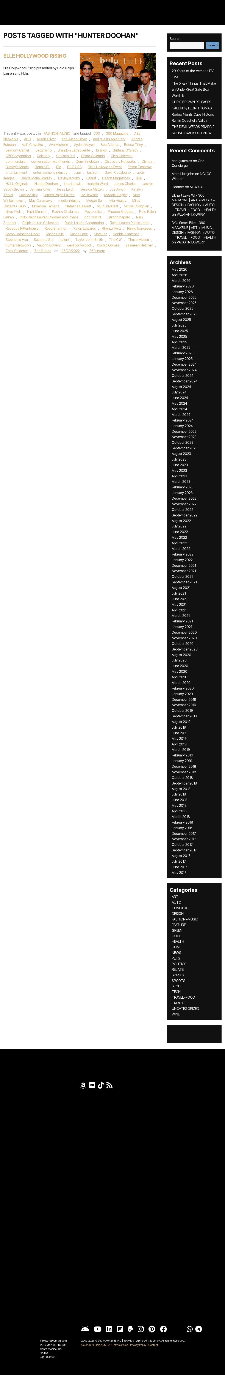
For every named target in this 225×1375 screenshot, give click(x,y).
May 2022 (179, 537)
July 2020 (179, 660)
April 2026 (179, 275)
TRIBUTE (179, 1003)
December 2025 (184, 297)
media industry (69, 200)
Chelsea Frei (65, 156)
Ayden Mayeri (84, 144)
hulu (139, 178)
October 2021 (182, 576)
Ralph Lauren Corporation (84, 223)
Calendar (86, 1345)
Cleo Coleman (122, 156)
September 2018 (184, 783)
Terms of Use (120, 1345)
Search (175, 38)
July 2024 (179, 392)
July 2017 (179, 861)
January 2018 (182, 828)
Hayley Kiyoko (69, 178)
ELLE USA (74, 167)
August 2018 (181, 789)
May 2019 (179, 738)
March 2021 (181, 615)
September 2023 (184, 448)
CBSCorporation (18, 156)
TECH (176, 992)
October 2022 (182, 509)
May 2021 (179, 604)
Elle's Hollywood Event (105, 167)
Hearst (91, 178)
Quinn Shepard (119, 217)
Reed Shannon (56, 228)
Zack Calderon (17, 251)
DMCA (106, 1345)
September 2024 (184, 381)
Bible (97, 1345)
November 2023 (184, 437)
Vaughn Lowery (49, 245)
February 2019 (182, 755)
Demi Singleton (87, 161)
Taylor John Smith (89, 239)
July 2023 (179, 459)
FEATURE (179, 925)
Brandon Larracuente (74, 150)
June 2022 (180, 532)
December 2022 (184, 498)
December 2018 (184, 766)
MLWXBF (197, 187)
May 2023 (179, 470)
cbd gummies (182, 161)
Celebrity (43, 156)
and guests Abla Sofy (109, 139)
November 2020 (184, 638)
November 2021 (184, 571)
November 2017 (184, 839)
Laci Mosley (28, 195)
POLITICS (179, 964)
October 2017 (182, 844)
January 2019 (182, 761)
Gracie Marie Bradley (36, 178)
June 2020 (180, 666)
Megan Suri (94, 200)
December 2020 (184, 632)
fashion (92, 172)
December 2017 (184, 833)
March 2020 (181, 682)
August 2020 (181, 655)
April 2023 (179, 476)
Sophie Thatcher (126, 234)
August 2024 (181, 387)
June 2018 (180, 800)
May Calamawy (40, 200)
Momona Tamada (45, 206)
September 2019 (184, 716)
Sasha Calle (55, 234)
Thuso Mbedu (138, 239)
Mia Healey (117, 200)
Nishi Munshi (36, 211)
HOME (176, 947)
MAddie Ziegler (115, 195)
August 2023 (181, 453)
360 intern (97, 251)
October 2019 (182, 710)
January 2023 (182, 493)
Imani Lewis (72, 184)
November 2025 (184, 303)
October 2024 (182, 375)
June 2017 (179, 867)
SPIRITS (178, 975)
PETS (176, 958)
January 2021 (182, 627)
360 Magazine (117, 133)
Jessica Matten (92, 189)
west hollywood (79, 245)
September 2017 (184, 850)
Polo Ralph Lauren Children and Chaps (49, 217)
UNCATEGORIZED (185, 1008)
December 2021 (184, 565)
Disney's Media (17, 167)
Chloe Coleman (93, 156)
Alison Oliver (46, 139)
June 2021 (179, 599)
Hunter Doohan (46, 184)
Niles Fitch (13, 211)
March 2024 (181, 414)
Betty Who (44, 150)
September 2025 (184, 314)
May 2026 (179, 269)
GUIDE (176, 936)
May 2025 (179, 336)
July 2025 (179, 325)
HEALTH (178, 941)
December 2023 (184, 431)
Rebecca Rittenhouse (22, 228)
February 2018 (182, 822)
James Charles (125, 184)
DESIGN (178, 913)
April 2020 (179, 677)
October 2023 (182, 442)
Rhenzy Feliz (111, 228)
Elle (58, 167)
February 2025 (183, 353)
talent (65, 239)
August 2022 (181, 521)
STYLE (177, 986)
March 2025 (181, 347)
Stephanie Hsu (17, 239)
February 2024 (183, 420)
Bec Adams (109, 144)
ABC (27, 139)
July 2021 (179, 593)
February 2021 (182, 621)
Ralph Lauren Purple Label (129, 223)
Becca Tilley (133, 144)
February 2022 (183, 554)
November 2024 (184, 370)
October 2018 (182, 777)
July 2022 (179, 526)
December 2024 (184, 364)
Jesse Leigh (65, 189)
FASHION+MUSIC (57, 133)
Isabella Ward (98, 184)
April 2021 (179, 610)
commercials (15, 161)
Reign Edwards (84, 228)
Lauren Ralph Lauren (59, 195)
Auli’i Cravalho (32, 144)
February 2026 (183, 286)
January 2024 (182, 426)
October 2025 (182, 308)
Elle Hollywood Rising (34, 56)
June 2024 (180, 398)
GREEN (177, 930)
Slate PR (100, 234)
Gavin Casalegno (118, 172)
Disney (147, 161)
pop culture (93, 217)
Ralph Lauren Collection (40, 223)
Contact (153, 1345)
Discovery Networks (120, 161)
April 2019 (179, 744)
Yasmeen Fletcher (139, 245)
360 (97, 133)
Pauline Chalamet (65, 211)
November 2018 (184, 772)
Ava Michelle (58, 144)
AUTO (176, 902)
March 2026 (181, 280)
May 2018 (179, 805)
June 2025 (180, 331)
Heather (178, 187)
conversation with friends (50, 161)
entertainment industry (50, 172)
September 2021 (184, 582)
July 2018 (179, 794)
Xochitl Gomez (108, 245)
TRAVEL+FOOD (183, 997)
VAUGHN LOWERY (191, 214)
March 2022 (181, 548)
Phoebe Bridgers (120, 211)
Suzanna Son (44, 239)
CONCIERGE (181, 908)
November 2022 (184, 504)
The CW (115, 239)
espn (77, 172)
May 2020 (179, 671)
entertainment (16, 172)
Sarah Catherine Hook (23, 234)
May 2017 (179, 872)
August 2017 (181, 856)
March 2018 (181, 817)
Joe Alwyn (117, 189)
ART (175, 897)
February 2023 (183, 487)
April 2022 (179, 543)
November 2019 (184, 705)
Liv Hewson (89, 195)
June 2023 (180, 465)
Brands (101, 150)
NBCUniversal (107, 206)
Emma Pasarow (140, 167)
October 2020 (183, 643)
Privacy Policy (138, 1345)
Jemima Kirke (40, 189)
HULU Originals (17, 184)
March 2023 (181, 481)
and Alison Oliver (74, 139)
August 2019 (181, 722)
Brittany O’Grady (125, 150)
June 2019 (180, 733)
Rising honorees (139, 228)
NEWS (176, 952)
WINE (176, 1014)
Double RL (42, 167)
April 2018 (179, 811)
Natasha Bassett (78, 206)
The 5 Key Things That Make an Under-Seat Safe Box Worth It (194, 89)
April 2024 (179, 409)
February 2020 (183, 688)
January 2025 (182, 359)
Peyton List (93, 211)
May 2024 (179, 403)
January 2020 (182, 694)
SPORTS (178, 981)
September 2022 (184, 515)
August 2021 (181, 588)
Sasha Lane (79, 234)
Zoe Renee (42, 251)
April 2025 (179, 342)
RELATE (178, 969)
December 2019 (184, 699)
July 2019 (179, 727)
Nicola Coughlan (136, 206)
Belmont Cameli (18, 150)
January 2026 (182, 292)
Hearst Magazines (116, 178)
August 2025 (181, 319)
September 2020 (185, 649)
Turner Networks (18, 245)
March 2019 (181, 749)
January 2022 (182, 560)
